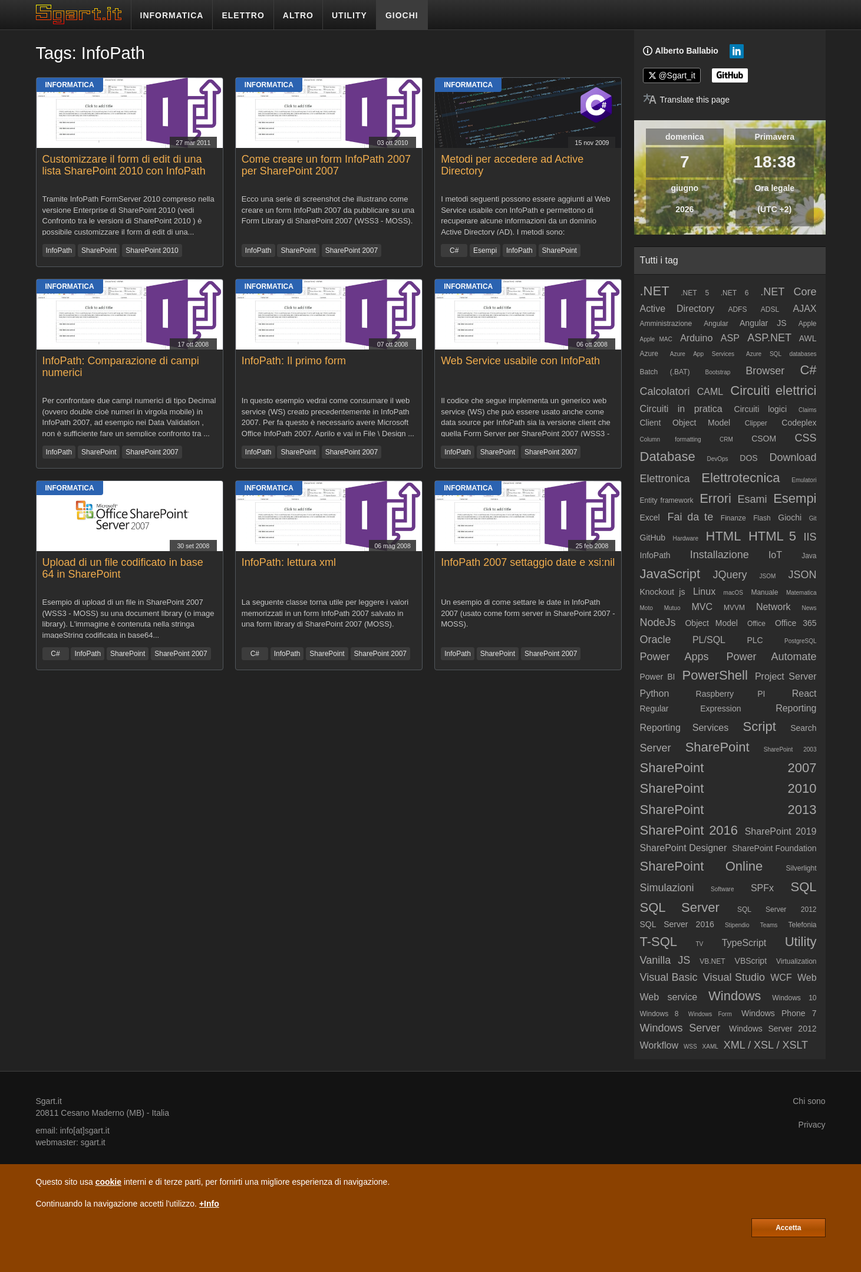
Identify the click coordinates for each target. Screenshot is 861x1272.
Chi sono (809, 1101)
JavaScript (670, 573)
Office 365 (796, 623)
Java (808, 556)
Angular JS (763, 323)
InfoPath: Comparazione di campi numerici (120, 366)
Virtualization (796, 961)
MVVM (734, 608)
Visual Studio (734, 977)
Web (807, 978)
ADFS (737, 309)
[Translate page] (686, 99)
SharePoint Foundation (774, 848)
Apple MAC (656, 339)
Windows (734, 995)
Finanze (733, 518)
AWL (808, 338)
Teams (768, 925)
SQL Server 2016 (677, 924)
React (804, 693)
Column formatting (670, 439)
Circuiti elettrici (773, 390)
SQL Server (680, 907)
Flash (761, 518)
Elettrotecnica (740, 477)
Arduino (696, 338)
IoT (775, 555)
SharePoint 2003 (790, 749)
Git (813, 518)
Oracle (655, 639)
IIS (810, 537)
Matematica (801, 592)
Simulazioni (667, 888)
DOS (748, 458)
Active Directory (677, 309)
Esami (752, 499)
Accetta (788, 1228)
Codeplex (798, 422)
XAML (710, 1046)
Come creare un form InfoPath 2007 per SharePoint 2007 (326, 165)
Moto (646, 608)
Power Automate (771, 657)
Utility (801, 941)
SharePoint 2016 (689, 830)
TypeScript (744, 943)
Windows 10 (794, 998)
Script (759, 726)
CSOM (763, 438)
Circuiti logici (760, 409)
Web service (669, 997)
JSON (803, 575)
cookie (108, 1182)
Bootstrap (717, 372)
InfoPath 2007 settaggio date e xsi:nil (528, 562)
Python (654, 693)
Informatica (69, 85)
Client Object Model (685, 422)
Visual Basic (669, 977)
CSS (806, 438)
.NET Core (788, 292)
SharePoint (98, 250)
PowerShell (715, 675)
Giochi (789, 517)
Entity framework (667, 500)
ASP (730, 338)
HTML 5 (772, 536)
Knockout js (662, 592)
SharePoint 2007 (351, 250)
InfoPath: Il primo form (294, 361)
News (809, 608)
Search (803, 728)
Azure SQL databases (781, 354)
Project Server (786, 676)
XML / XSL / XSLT (766, 1045)
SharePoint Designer (683, 848)
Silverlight (801, 868)
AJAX (805, 309)
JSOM (768, 576)
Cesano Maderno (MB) (102, 1113)
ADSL (770, 309)
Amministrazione (666, 323)
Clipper (756, 423)
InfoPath (59, 250)
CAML (710, 392)
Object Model (711, 623)
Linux (704, 591)
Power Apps (674, 657)
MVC (701, 607)
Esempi (485, 250)
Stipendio (737, 925)
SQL (804, 886)
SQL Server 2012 (777, 909)
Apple (808, 323)
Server (655, 748)
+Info (209, 1203)
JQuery (729, 575)
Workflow (659, 1045)
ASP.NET (769, 338)
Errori (715, 498)
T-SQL (659, 941)
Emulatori (803, 480)
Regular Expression (690, 708)
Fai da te (690, 517)
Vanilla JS (665, 960)
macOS (733, 592)
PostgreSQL (800, 641)
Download (792, 457)
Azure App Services (702, 354)
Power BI (657, 676)
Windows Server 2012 (773, 1028)
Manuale (764, 592)
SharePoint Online (701, 866)
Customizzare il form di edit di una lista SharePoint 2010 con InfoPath (124, 165)
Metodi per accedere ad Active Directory (512, 165)
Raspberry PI (731, 693)
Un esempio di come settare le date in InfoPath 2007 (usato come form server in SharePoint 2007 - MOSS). (528, 613)
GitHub (653, 537)
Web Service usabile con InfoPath (520, 361)
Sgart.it (49, 1101)
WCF (780, 978)
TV (700, 944)
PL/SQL (708, 640)
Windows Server (680, 1028)
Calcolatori (665, 391)
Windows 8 (659, 1014)
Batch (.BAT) (665, 372)
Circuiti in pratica (681, 409)
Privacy (812, 1124)
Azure (649, 354)
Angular (716, 323)
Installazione (719, 555)
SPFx (762, 888)
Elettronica (665, 479)
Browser (764, 371)
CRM (726, 439)
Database (667, 456)
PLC (755, 640)
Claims (808, 410)
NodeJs (658, 622)
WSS (690, 1046)
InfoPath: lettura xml (289, 562)
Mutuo (672, 608)
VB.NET (712, 961)
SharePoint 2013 (728, 809)
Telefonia (802, 925)
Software (722, 889)
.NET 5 (695, 293)
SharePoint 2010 (152, 250)
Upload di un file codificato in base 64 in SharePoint (122, 568)
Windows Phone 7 (779, 1013)
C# (454, 250)
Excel (650, 517)
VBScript (751, 960)
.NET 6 (735, 293)
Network (773, 607)
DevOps (717, 459)
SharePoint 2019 (781, 831)
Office (756, 623)
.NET (654, 291)
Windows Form (710, 1014)
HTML (723, 536)
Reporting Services (684, 728)
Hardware (685, 538)
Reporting (796, 708)
